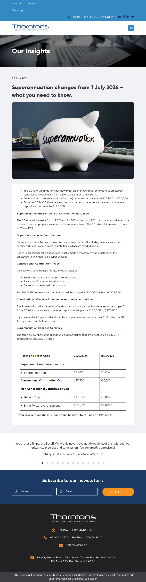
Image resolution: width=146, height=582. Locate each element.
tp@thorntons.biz (77, 545)
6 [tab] (68, 463)
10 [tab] (88, 463)
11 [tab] (93, 463)
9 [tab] (83, 463)
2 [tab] (47, 463)
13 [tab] (103, 463)
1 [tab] (42, 463)
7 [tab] (73, 463)
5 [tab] (62, 463)
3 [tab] (52, 463)
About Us (17, 3)
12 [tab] (98, 463)
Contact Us (34, 3)
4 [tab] (57, 463)
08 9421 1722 (78, 17)
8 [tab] (78, 463)
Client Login (18, 10)
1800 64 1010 (108, 17)
